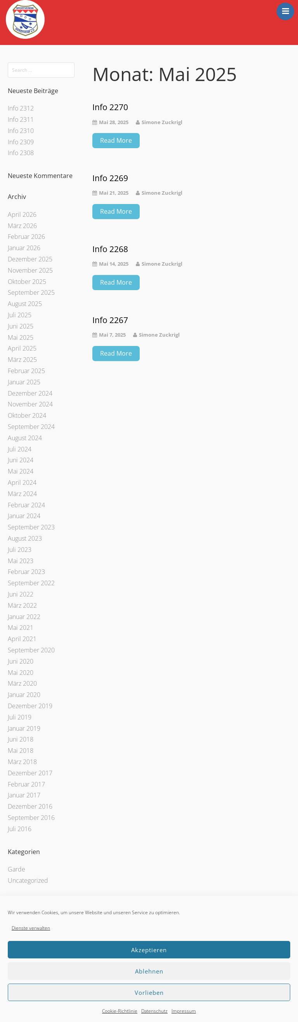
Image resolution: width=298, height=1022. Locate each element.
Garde (16, 869)
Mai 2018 (20, 750)
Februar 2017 (26, 784)
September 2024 (31, 426)
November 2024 (30, 404)
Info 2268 (110, 249)
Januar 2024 (24, 516)
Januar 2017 (24, 795)
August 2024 (25, 438)
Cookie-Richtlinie (119, 1011)
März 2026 (22, 225)
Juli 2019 (19, 717)
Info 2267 (110, 320)
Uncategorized (28, 880)
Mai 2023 (20, 561)
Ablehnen (149, 971)
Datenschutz (154, 1011)
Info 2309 (21, 142)
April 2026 (22, 214)
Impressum (184, 1011)
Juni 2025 (20, 326)
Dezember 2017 (30, 773)
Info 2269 (110, 178)
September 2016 (31, 817)
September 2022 (31, 583)
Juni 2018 (20, 739)
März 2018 (22, 761)
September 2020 (31, 650)
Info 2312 (21, 108)
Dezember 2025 (30, 259)
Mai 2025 (20, 337)
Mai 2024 (20, 471)
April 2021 (22, 639)
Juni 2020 (20, 661)
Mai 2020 (20, 672)
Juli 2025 (19, 315)
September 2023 (31, 527)
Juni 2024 (20, 460)
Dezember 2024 (30, 393)
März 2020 (22, 683)
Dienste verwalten (31, 928)
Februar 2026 (26, 236)
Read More (116, 140)
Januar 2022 (24, 616)
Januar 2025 (24, 382)
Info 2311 (21, 119)
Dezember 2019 (30, 706)
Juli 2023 (19, 549)
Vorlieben (149, 992)
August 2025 (25, 303)
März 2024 (22, 493)
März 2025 (22, 359)
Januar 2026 (24, 248)
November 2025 (30, 270)
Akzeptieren (149, 950)
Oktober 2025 (27, 281)
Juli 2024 (19, 449)
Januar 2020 (24, 694)
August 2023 (25, 538)
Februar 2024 (26, 505)
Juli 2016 (19, 829)
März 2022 (22, 605)
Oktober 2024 (27, 415)
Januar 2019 (24, 728)
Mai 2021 (20, 627)
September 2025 (31, 292)
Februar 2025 (26, 371)
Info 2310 (21, 130)
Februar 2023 (26, 571)
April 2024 (22, 482)
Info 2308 (21, 153)
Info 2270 (110, 107)
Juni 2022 (20, 594)
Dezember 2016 (30, 806)
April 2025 (22, 348)
